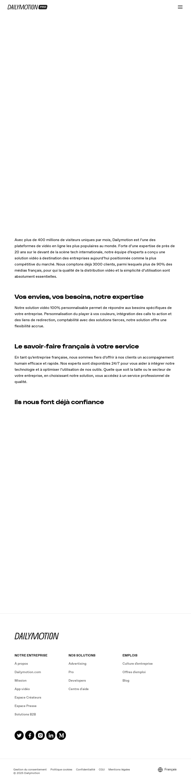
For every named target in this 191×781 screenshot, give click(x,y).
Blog (125, 681)
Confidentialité (85, 770)
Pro (71, 672)
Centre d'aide (79, 689)
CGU (102, 770)
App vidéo (22, 689)
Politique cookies (61, 770)
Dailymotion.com (28, 672)
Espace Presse (26, 706)
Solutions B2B (25, 714)
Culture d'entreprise (137, 664)
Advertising (77, 664)
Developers (77, 681)
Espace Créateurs (28, 697)
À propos (21, 664)
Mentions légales (119, 770)
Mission (21, 681)
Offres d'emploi (134, 672)
